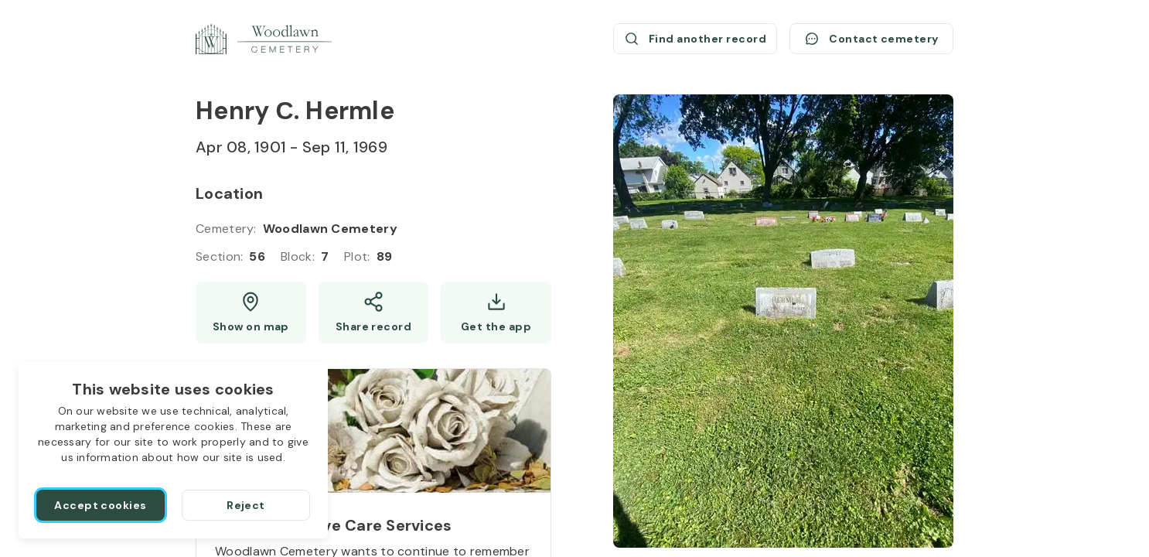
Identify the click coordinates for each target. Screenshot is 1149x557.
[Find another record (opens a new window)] (695, 38)
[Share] (374, 312)
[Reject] (246, 505)
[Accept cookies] (100, 505)
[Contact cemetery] (871, 38)
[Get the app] (496, 312)
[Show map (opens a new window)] (251, 312)
